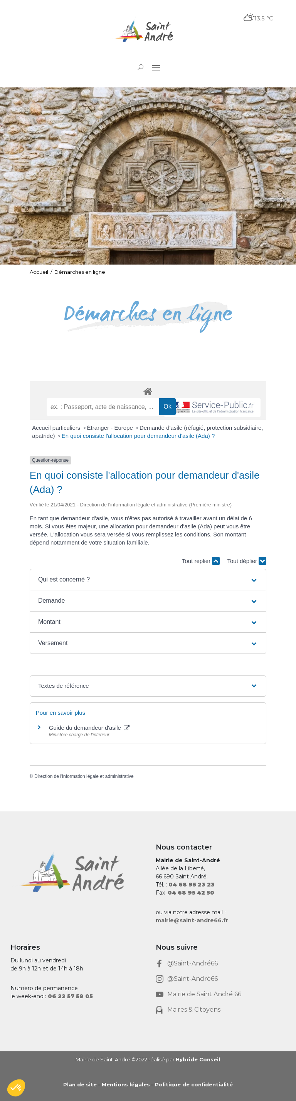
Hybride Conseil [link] (198, 1059)
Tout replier (201, 561)
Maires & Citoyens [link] (193, 1009)
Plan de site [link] (80, 1084)
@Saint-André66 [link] (192, 963)
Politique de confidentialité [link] (194, 1084)
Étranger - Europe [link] (111, 427)
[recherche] (103, 407)
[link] (148, 31)
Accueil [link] (39, 272)
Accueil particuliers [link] (57, 427)
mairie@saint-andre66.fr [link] (192, 920)
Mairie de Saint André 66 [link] (204, 994)
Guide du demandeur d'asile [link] (89, 727)
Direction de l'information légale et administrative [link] (84, 776)
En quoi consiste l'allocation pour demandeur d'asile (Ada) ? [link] (138, 435)
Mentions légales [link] (126, 1084)
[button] (156, 67)
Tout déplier (246, 561)
